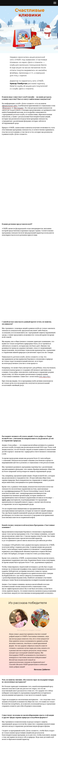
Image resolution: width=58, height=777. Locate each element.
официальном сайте (9, 106)
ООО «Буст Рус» (44, 376)
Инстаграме (18, 108)
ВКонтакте (7, 108)
